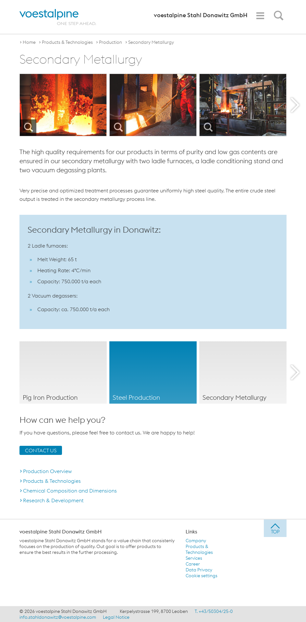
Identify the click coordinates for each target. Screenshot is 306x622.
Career (193, 564)
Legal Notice (116, 617)
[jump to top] (275, 528)
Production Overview (47, 471)
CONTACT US (40, 450)
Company (196, 540)
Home (29, 42)
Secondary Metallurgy (151, 42)
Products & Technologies (67, 42)
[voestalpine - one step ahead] (58, 17)
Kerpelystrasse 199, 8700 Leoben (154, 611)
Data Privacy (199, 569)
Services (194, 558)
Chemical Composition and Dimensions (70, 490)
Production (110, 42)
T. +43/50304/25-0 (214, 611)
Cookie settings (201, 575)
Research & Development (53, 500)
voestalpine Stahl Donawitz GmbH (60, 531)
